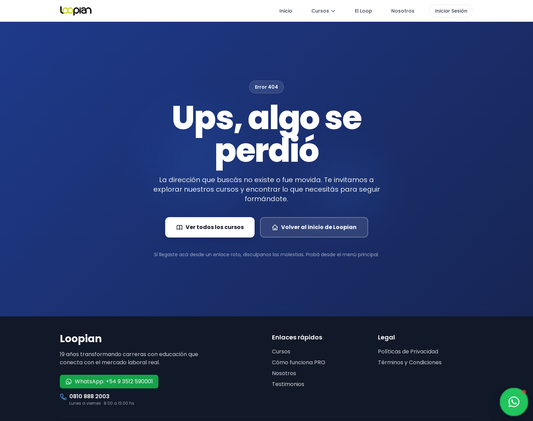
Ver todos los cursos (210, 227)
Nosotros (402, 10)
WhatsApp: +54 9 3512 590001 (109, 381)
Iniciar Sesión (451, 10)
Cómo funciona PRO (298, 362)
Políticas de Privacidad (408, 351)
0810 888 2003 (89, 396)
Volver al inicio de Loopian (314, 227)
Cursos (323, 10)
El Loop (363, 10)
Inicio (285, 10)
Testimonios (288, 384)
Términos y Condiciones (410, 362)
